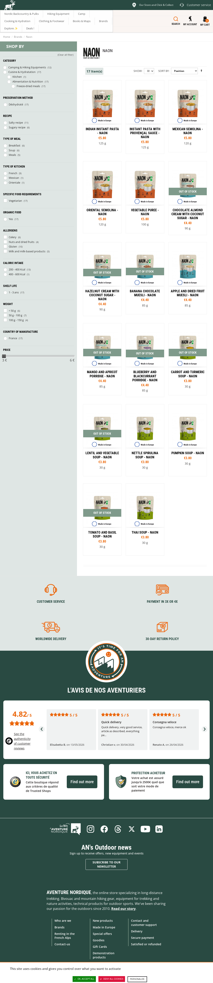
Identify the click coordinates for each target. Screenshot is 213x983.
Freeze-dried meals (28, 86)
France (13, 338)
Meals (12, 155)
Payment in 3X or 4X (162, 602)
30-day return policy (162, 639)
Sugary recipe (17, 127)
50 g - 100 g (15, 315)
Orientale (14, 182)
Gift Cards (100, 947)
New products (103, 921)
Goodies (98, 940)
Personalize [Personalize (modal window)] (137, 979)
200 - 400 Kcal (17, 269)
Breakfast (14, 145)
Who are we (62, 921)
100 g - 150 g (16, 320)
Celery (12, 237)
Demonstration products (103, 955)
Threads (118, 829)
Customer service (51, 602)
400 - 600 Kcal (17, 274)
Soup (12, 150)
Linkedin (159, 829)
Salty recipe (16, 122)
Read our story (123, 908)
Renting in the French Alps (64, 936)
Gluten (13, 246)
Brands (18, 37)
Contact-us (62, 944)
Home (6, 37)
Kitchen (17, 77)
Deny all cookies (111, 979)
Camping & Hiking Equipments (27, 67)
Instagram (90, 829)
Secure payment (142, 938)
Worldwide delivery (50, 639)
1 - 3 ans (14, 292)
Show (138, 71)
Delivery (136, 931)
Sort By (163, 71)
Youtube (145, 829)
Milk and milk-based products (27, 251)
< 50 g (12, 311)
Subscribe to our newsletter (106, 864)
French (13, 173)
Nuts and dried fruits (21, 242)
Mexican (14, 178)
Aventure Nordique (69, 892)
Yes (11, 219)
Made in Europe (104, 927)
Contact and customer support (144, 923)
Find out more (82, 781)
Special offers (102, 934)
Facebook (104, 829)
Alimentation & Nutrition (27, 81)
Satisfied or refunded (146, 944)
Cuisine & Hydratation (22, 72)
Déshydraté (16, 104)
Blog (65, 829)
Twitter (131, 829)
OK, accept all (84, 979)
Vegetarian (15, 201)
